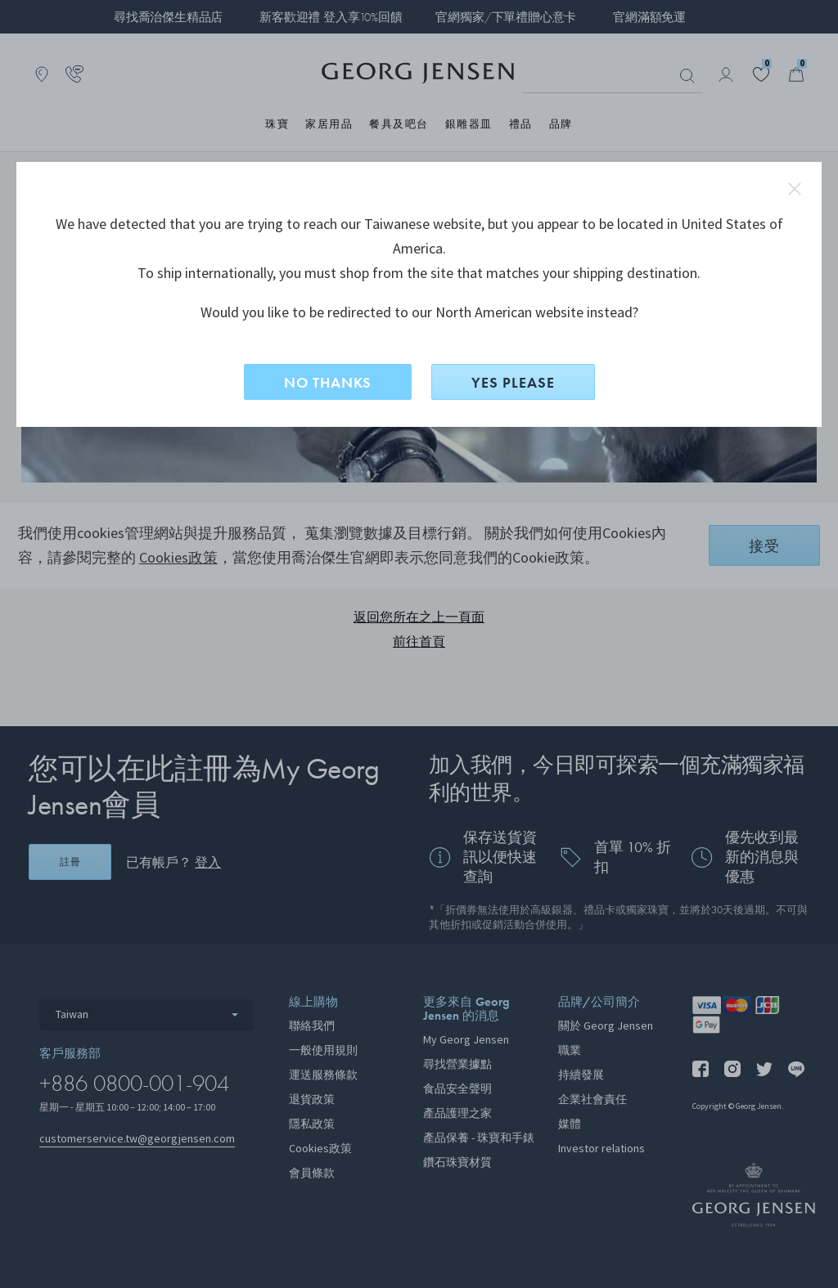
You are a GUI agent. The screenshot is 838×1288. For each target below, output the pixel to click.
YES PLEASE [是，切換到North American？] (513, 382)
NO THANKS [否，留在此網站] (328, 382)
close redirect (794, 189)
